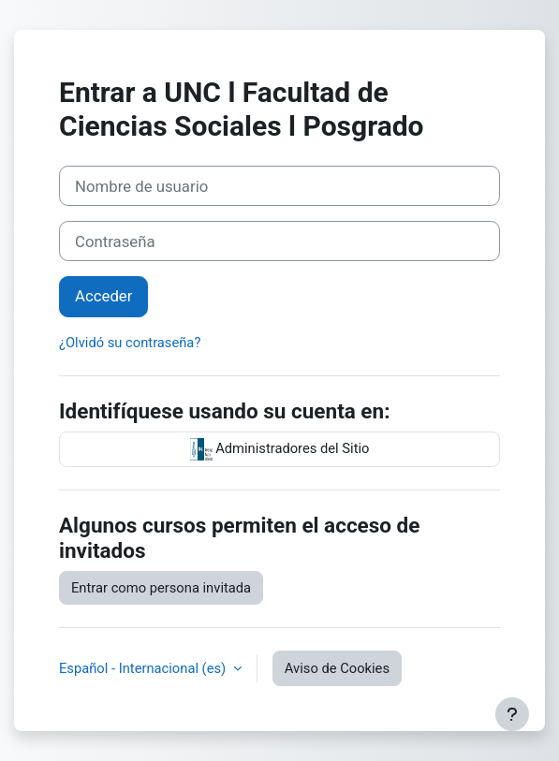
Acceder (103, 295)
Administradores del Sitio (280, 449)
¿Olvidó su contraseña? (129, 342)
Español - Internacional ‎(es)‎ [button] (144, 668)
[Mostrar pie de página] (512, 714)
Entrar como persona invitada (161, 587)
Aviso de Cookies (337, 668)
